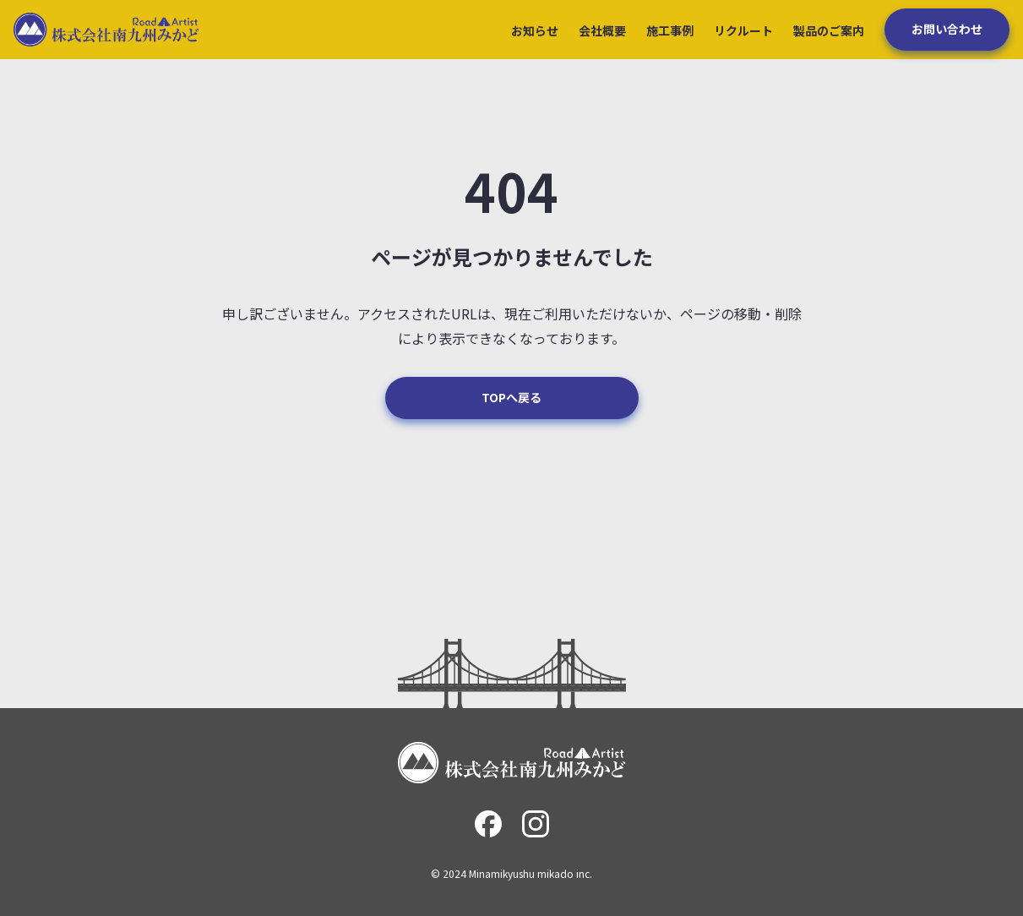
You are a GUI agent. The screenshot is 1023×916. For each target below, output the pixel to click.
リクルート (743, 30)
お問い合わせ (946, 28)
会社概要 (602, 30)
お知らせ (534, 30)
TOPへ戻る (511, 397)
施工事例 (670, 30)
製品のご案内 (828, 30)
